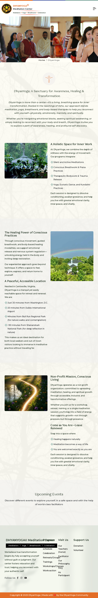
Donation (78, 546)
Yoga (24, 13)
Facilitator (63, 556)
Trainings (47, 562)
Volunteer (78, 550)
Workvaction (49, 570)
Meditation (16, 13)
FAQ (60, 568)
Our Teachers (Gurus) (63, 549)
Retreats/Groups (51, 557)
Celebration (42, 13)
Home (42, 60)
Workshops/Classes (53, 566)
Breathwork (32, 13)
